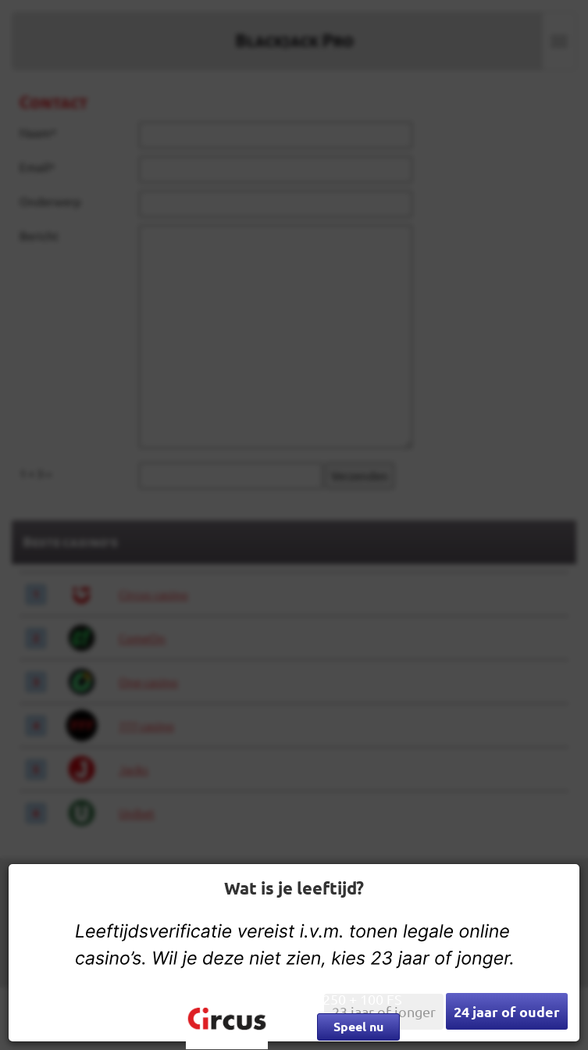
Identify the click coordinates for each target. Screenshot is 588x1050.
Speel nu (358, 1026)
